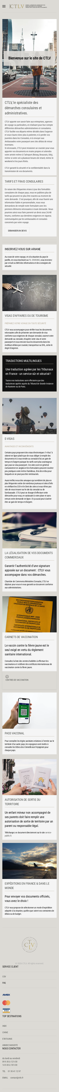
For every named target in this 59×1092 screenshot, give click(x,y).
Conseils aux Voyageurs (34, 747)
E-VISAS (9, 439)
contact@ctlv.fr (16, 1077)
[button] (4, 6)
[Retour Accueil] (29, 6)
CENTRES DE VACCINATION (17, 680)
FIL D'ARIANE (34, 260)
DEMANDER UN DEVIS (17, 230)
